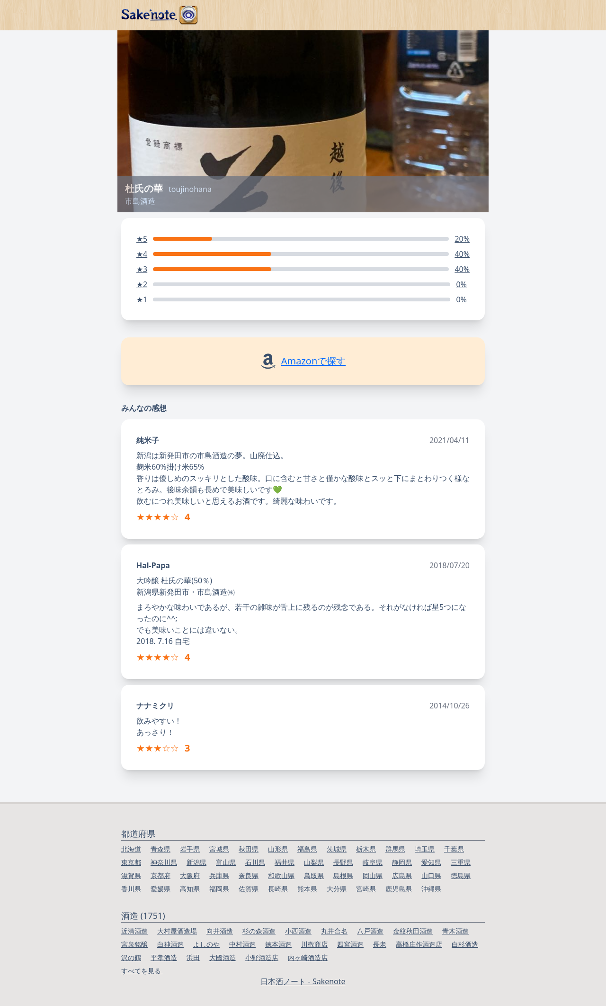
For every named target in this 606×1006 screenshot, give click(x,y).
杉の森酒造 (259, 930)
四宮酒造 (350, 944)
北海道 (131, 848)
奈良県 (248, 875)
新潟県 (196, 862)
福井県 (284, 862)
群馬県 (395, 848)
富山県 (226, 862)
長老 (379, 944)
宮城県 (219, 848)
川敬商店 (314, 944)
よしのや (206, 944)
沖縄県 (431, 888)
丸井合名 (334, 930)
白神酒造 (170, 944)
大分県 (337, 888)
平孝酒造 (164, 957)
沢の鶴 (131, 957)
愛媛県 (160, 888)
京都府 (160, 875)
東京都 (131, 862)
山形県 (278, 848)
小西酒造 (298, 930)
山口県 (431, 875)
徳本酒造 (278, 944)
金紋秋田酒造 (413, 930)
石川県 (255, 862)
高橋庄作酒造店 (419, 944)
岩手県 (190, 848)
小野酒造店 (261, 957)
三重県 (461, 862)
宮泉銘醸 (134, 944)
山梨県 (314, 862)
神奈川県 (164, 862)
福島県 (307, 848)
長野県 (343, 862)
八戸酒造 (370, 930)
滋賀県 (131, 875)
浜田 (193, 957)
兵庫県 (219, 875)
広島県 (402, 875)
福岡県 (219, 888)
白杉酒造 (465, 944)
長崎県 (278, 888)
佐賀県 (248, 888)
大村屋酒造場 (177, 930)
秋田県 (248, 848)
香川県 (131, 888)
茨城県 (337, 848)
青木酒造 (455, 930)
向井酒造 (219, 930)
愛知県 (431, 862)
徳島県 (461, 875)
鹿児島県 (398, 888)
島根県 (343, 875)
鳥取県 (314, 875)
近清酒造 (134, 930)
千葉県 (454, 848)
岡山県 (373, 875)
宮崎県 (366, 888)
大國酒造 (222, 957)
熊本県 (307, 888)
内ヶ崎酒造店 (308, 957)
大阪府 (190, 875)
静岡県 (402, 862)
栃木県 (366, 848)
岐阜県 (373, 862)
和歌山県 (281, 875)
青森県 (160, 848)
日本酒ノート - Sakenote (302, 981)
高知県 (190, 888)
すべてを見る (142, 970)
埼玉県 (425, 848)
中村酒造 (242, 944)
